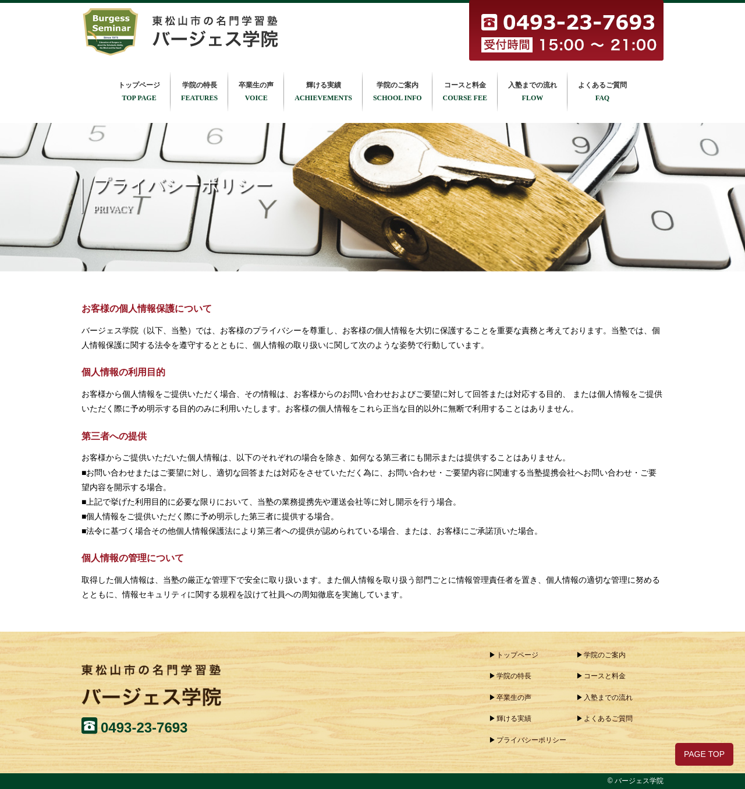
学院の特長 (199, 92)
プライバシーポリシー (531, 740)
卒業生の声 (256, 92)
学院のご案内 (397, 92)
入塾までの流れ (532, 92)
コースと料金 (465, 92)
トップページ (139, 92)
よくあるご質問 (602, 92)
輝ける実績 (323, 92)
